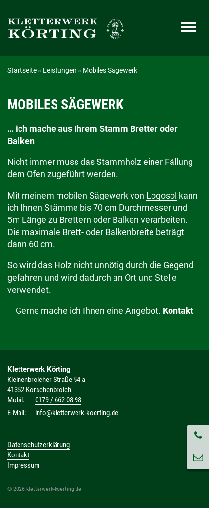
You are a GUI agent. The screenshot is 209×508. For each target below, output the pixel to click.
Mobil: (16, 400)
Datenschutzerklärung (38, 444)
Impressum (23, 465)
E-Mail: (16, 412)
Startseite (22, 70)
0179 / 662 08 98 (58, 400)
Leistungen (59, 70)
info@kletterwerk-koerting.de (76, 412)
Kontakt (178, 311)
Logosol (161, 195)
